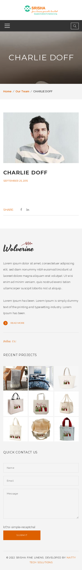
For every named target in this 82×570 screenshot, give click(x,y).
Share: (8, 209)
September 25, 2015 (15, 180)
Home (7, 91)
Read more (17, 323)
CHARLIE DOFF (25, 172)
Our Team (22, 91)
